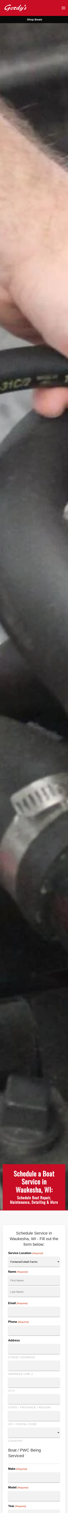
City (11, 1390)
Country (15, 1440)
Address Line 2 (20, 1373)
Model (18, 1487)
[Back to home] (15, 8)
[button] (63, 7)
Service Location (25, 1253)
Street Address (21, 1357)
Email (18, 1303)
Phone (18, 1322)
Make (17, 1469)
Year (17, 1506)
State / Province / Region (29, 1407)
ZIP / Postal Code (22, 1424)
